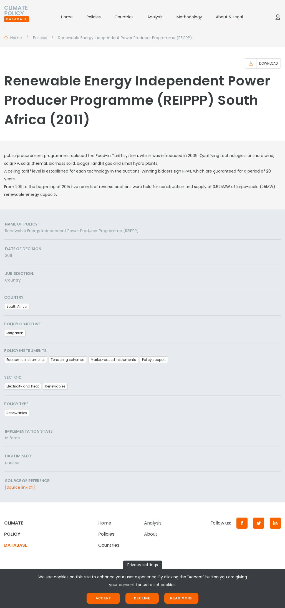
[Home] (16, 17)
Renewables (55, 386)
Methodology (189, 17)
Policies (94, 17)
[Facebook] (242, 523)
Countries (124, 17)
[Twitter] (258, 523)
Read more (181, 598)
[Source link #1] (20, 487)
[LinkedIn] (275, 523)
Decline (142, 598)
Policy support (154, 359)
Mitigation (14, 333)
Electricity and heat (22, 386)
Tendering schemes (68, 359)
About (150, 534)
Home (67, 17)
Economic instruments (25, 359)
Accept (103, 598)
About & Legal (229, 17)
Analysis (155, 17)
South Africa (16, 306)
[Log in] (278, 17)
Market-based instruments (113, 359)
